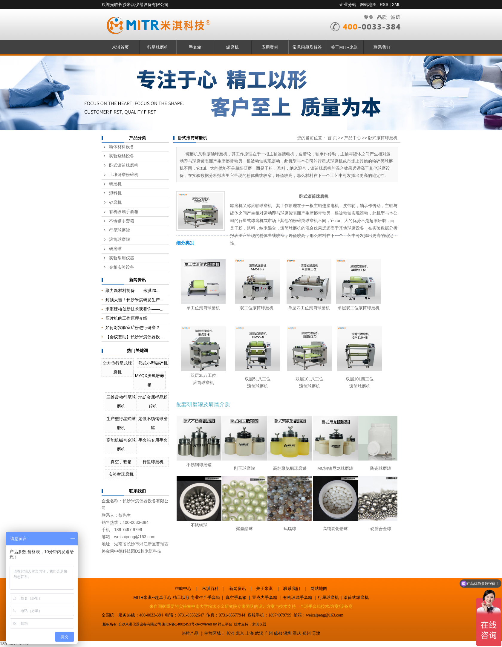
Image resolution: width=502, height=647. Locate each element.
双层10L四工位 (360, 379)
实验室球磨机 (121, 474)
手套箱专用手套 (153, 440)
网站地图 (368, 4)
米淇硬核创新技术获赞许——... (134, 309)
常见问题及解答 (307, 47)
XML (396, 4)
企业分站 (347, 4)
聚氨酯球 (244, 528)
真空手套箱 (121, 461)
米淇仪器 (259, 624)
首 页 (332, 137)
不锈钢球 (199, 525)
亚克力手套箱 (264, 597)
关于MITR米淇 (344, 47)
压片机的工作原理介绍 (126, 318)
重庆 (297, 633)
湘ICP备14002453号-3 (180, 624)
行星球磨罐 (119, 230)
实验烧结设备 (121, 156)
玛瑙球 (290, 528)
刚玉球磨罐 (244, 468)
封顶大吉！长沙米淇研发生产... (134, 299)
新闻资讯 (237, 588)
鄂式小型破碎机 (153, 363)
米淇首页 (120, 47)
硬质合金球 (380, 528)
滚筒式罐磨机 (356, 597)
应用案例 (269, 47)
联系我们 (382, 47)
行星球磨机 (157, 47)
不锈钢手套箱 (121, 221)
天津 (316, 633)
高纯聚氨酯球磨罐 (290, 468)
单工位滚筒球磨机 (203, 307)
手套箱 (195, 47)
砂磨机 (115, 202)
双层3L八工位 (203, 375)
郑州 (306, 633)
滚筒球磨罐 (119, 239)
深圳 (287, 633)
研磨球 (115, 249)
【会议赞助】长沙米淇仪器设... (134, 336)
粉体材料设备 (121, 147)
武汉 (259, 633)
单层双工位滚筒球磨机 (358, 307)
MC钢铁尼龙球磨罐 (335, 468)
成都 (278, 633)
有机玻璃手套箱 (123, 211)
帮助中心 (183, 588)
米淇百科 (210, 588)
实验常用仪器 (121, 258)
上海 (249, 633)
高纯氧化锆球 (335, 528)
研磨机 (115, 184)
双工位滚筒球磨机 (256, 307)
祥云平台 (225, 624)
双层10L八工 (307, 379)
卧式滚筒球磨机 (123, 165)
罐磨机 (232, 47)
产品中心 (352, 137)
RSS (384, 4)
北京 (240, 633)
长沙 (230, 633)
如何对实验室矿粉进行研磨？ (132, 327)
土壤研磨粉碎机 (123, 174)
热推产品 (190, 633)
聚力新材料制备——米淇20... (132, 290)
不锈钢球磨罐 (199, 464)
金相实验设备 (121, 267)
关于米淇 (264, 588)
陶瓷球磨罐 (380, 468)
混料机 (115, 193)
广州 (268, 633)
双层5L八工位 (257, 379)
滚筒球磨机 (203, 382)
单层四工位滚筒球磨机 (309, 307)
